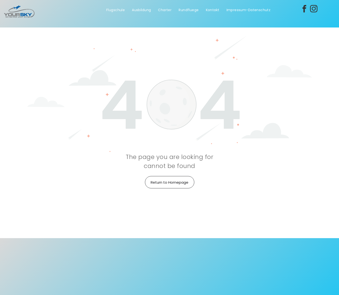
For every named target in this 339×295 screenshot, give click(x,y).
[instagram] (313, 9)
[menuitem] (115, 10)
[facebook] (304, 9)
